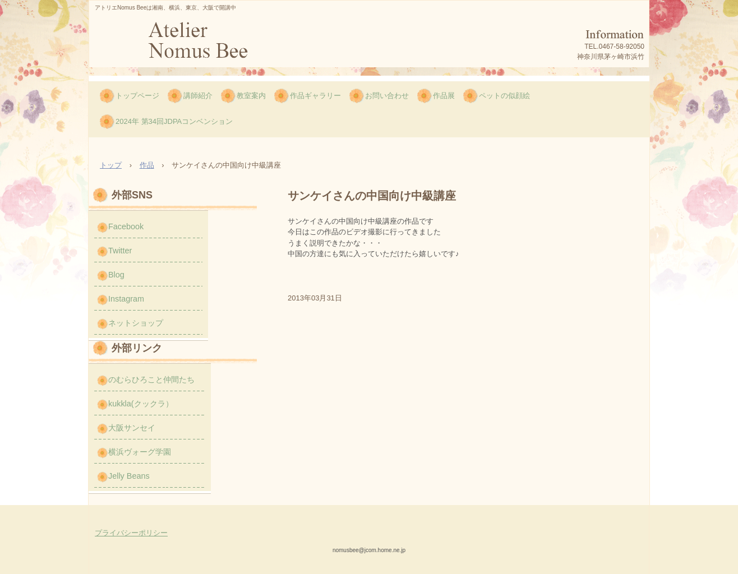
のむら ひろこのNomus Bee (197, 43)
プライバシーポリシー (131, 533)
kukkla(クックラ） (140, 403)
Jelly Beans (129, 475)
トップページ (137, 95)
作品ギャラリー (315, 95)
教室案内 (251, 95)
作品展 (444, 95)
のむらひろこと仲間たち (151, 379)
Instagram (126, 298)
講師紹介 (198, 95)
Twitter (120, 250)
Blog (116, 274)
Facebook (126, 226)
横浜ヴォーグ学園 (139, 451)
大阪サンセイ (131, 427)
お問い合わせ (387, 95)
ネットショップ (135, 322)
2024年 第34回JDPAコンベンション (174, 121)
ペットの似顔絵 (504, 95)
